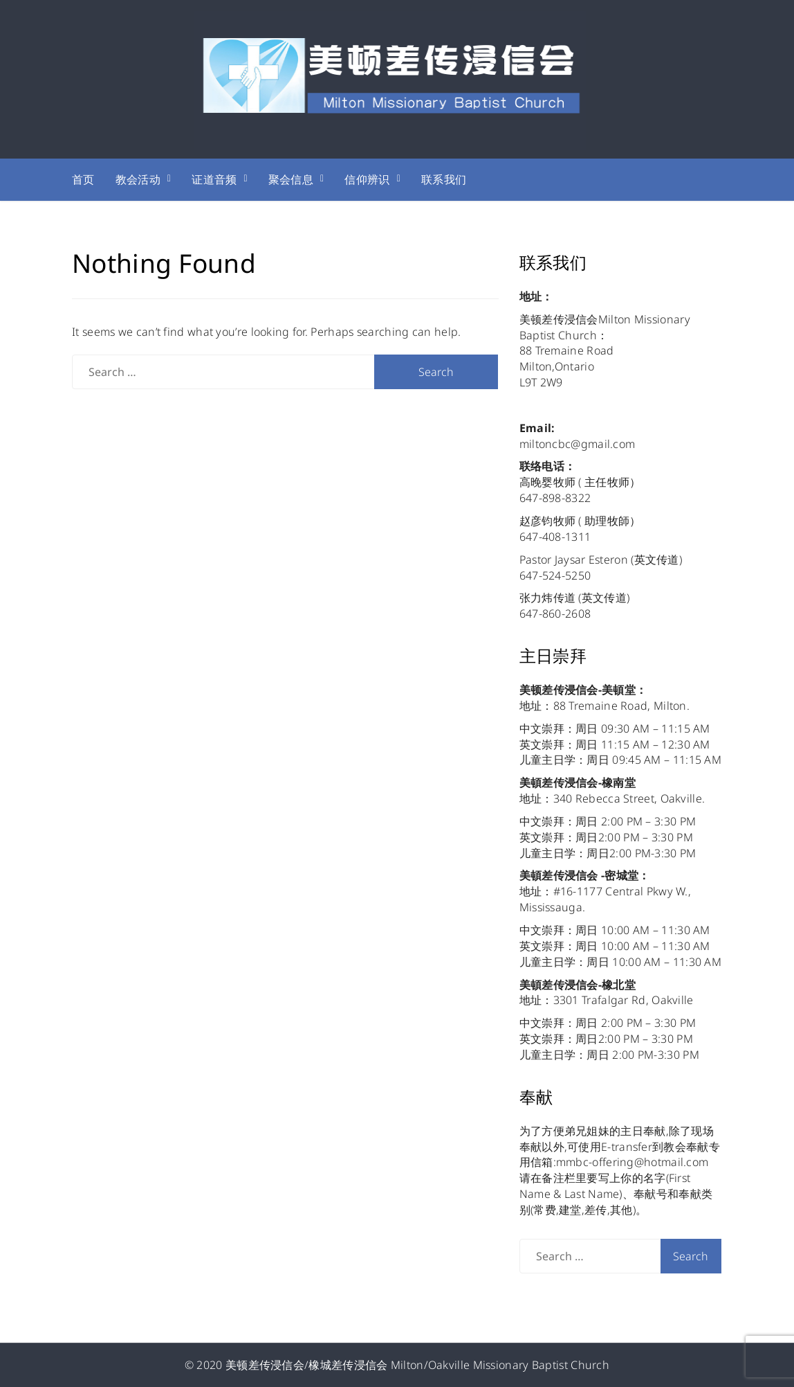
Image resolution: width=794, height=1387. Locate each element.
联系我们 (443, 179)
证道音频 (214, 179)
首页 (83, 179)
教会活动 (138, 179)
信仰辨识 (366, 179)
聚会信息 (290, 179)
